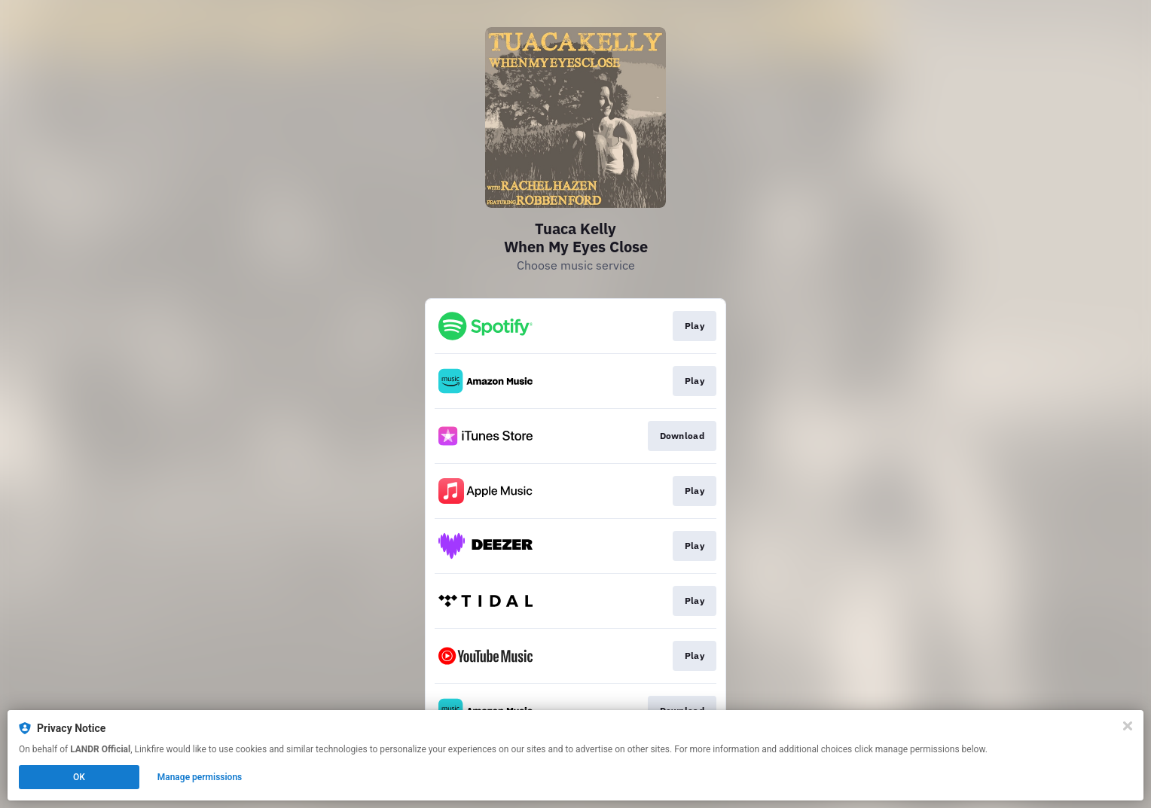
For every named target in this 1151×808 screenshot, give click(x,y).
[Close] (1128, 726)
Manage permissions (200, 777)
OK (79, 777)
